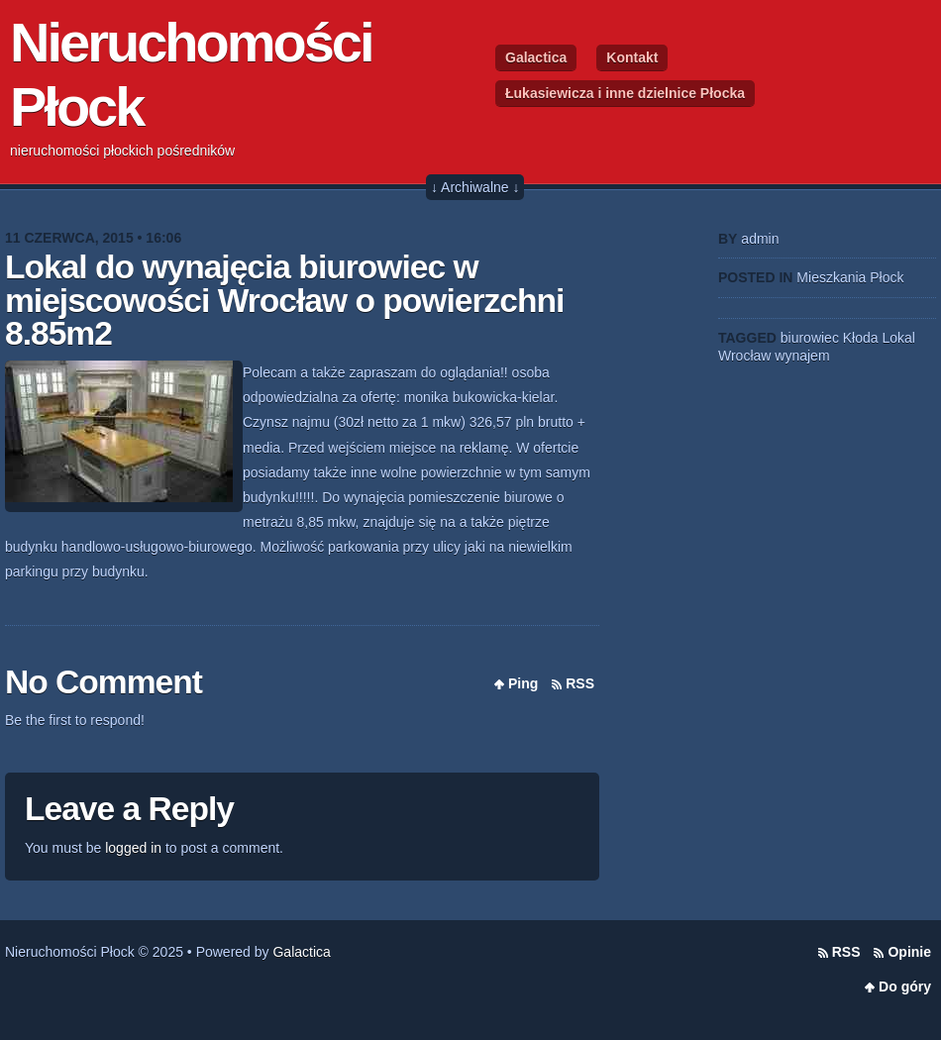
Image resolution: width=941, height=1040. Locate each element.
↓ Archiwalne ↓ (475, 187)
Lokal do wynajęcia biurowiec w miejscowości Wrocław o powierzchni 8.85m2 (284, 300)
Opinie (909, 952)
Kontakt (632, 57)
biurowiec (810, 338)
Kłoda (861, 338)
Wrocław (744, 356)
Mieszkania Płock (849, 277)
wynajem (802, 356)
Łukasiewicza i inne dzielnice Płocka (625, 93)
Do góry (905, 986)
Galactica (536, 57)
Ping (523, 683)
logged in (133, 848)
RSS (580, 683)
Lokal (898, 338)
